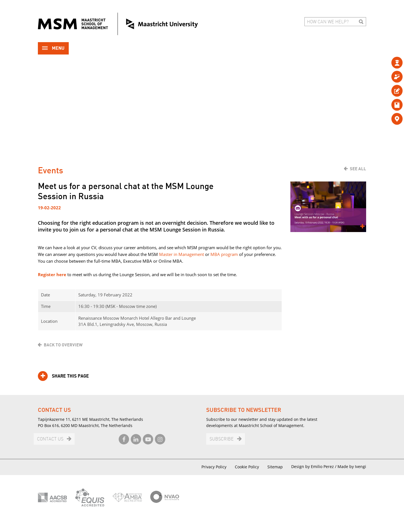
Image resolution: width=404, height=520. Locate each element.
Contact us (50, 439)
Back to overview (63, 345)
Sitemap (275, 466)
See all (358, 169)
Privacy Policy (213, 466)
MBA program (224, 254)
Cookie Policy (247, 466)
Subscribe (222, 439)
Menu (53, 49)
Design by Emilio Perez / (314, 466)
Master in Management (181, 254)
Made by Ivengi (352, 466)
